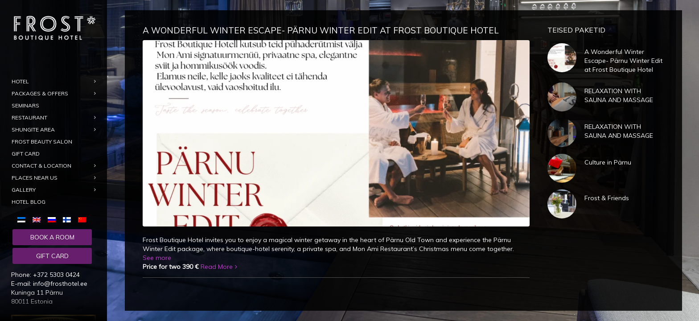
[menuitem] (23, 219)
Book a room (52, 237)
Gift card (52, 256)
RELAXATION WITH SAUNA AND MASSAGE (618, 95)
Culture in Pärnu (607, 162)
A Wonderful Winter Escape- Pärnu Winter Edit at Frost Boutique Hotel (321, 30)
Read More (217, 267)
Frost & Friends (606, 198)
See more (157, 258)
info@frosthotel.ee (60, 284)
